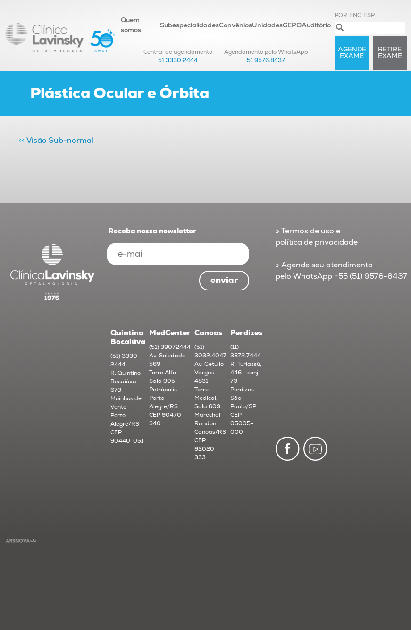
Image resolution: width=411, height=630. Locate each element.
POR (341, 15)
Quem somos (131, 25)
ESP (369, 15)
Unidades (267, 25)
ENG (355, 15)
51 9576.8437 (266, 60)
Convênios (235, 25)
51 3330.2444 (178, 60)
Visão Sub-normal (59, 140)
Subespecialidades (189, 25)
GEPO (292, 25)
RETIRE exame (390, 52)
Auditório (316, 25)
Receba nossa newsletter (152, 231)
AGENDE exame (352, 52)
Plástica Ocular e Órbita (119, 93)
